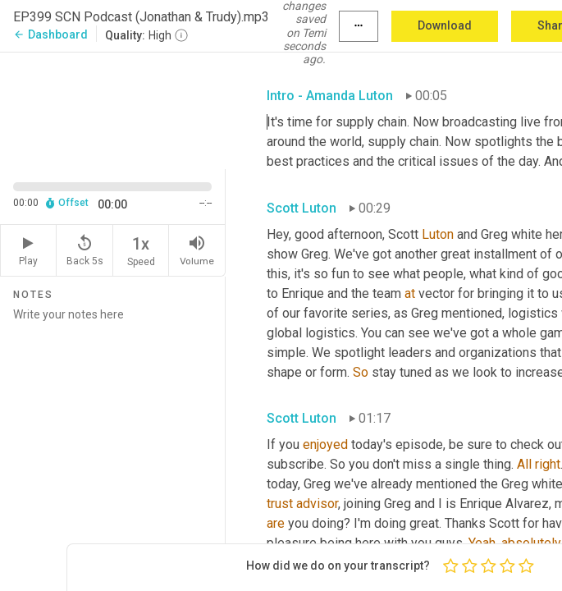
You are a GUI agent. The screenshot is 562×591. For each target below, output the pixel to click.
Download (445, 25)
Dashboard (50, 34)
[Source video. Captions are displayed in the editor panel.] (113, 109)
